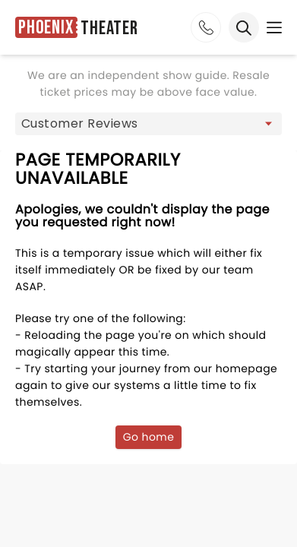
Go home (149, 436)
